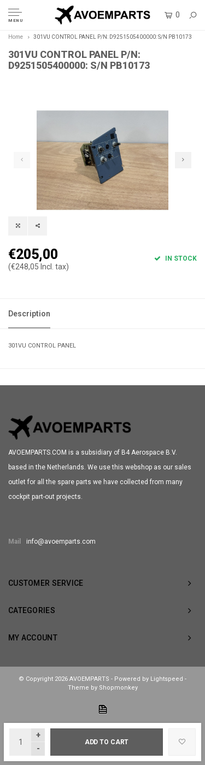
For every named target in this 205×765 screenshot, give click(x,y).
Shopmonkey (118, 687)
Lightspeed (166, 678)
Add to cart (107, 742)
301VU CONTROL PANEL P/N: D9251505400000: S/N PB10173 (112, 37)
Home (15, 37)
